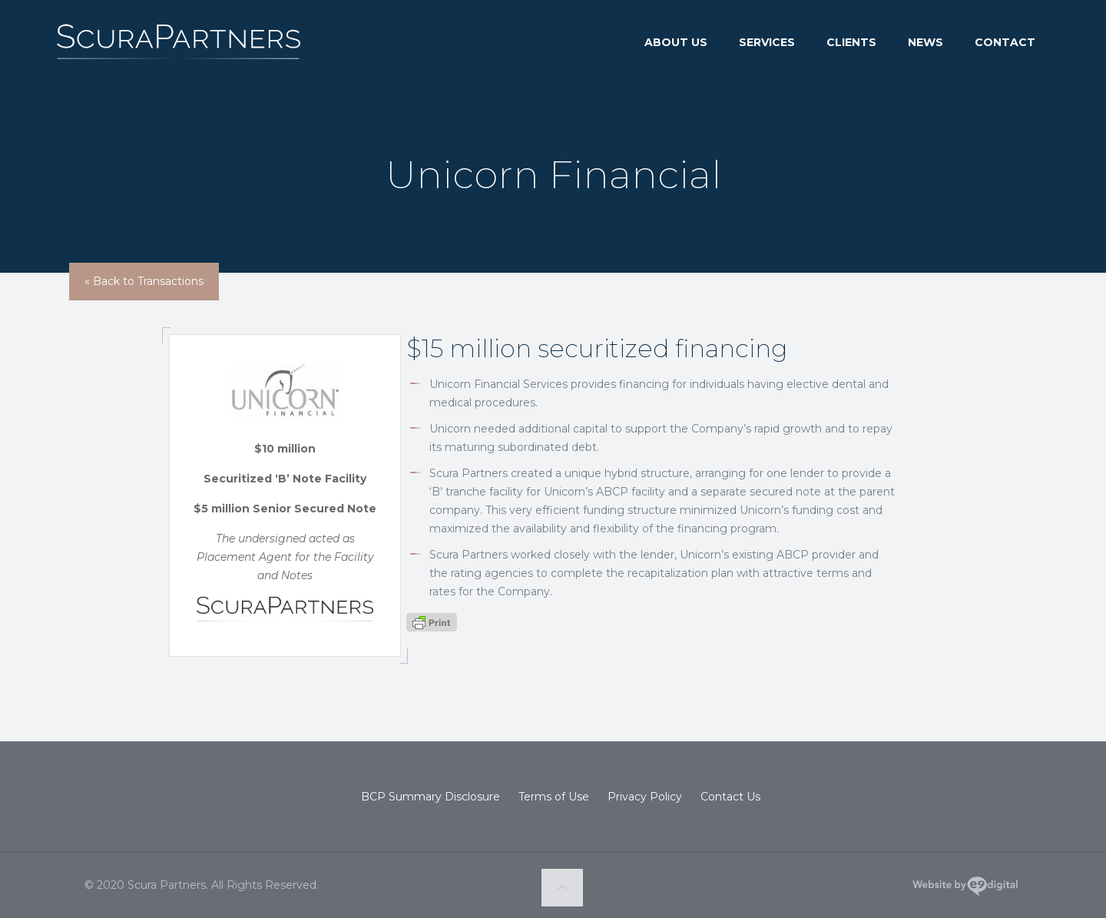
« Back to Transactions (144, 281)
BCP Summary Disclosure (430, 797)
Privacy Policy (645, 797)
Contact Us (730, 797)
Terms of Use (553, 797)
